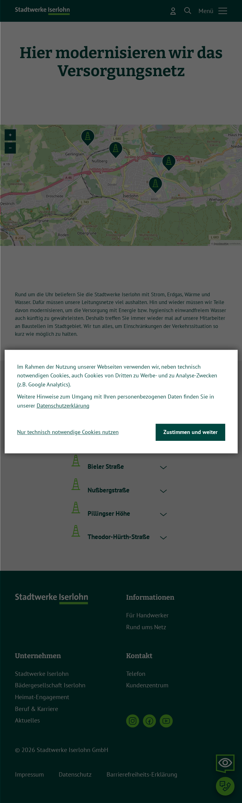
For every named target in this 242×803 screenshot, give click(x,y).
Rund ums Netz (146, 627)
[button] (187, 10)
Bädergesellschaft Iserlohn (50, 685)
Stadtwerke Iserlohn (42, 674)
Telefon (135, 674)
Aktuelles (27, 720)
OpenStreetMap (221, 243)
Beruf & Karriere (36, 709)
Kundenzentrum (147, 685)
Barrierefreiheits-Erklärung (142, 774)
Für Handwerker (147, 615)
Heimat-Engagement (42, 697)
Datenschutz (75, 774)
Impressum (29, 774)
